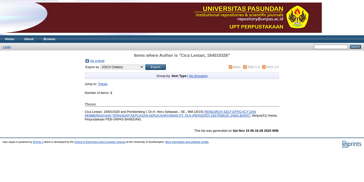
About (29, 39)
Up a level (97, 61)
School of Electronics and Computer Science (100, 142)
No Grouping (198, 76)
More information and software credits (187, 142)
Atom (237, 67)
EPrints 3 (38, 142)
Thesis (102, 84)
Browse (49, 39)
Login (7, 47)
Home (9, 39)
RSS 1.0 (253, 67)
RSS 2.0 (272, 67)
